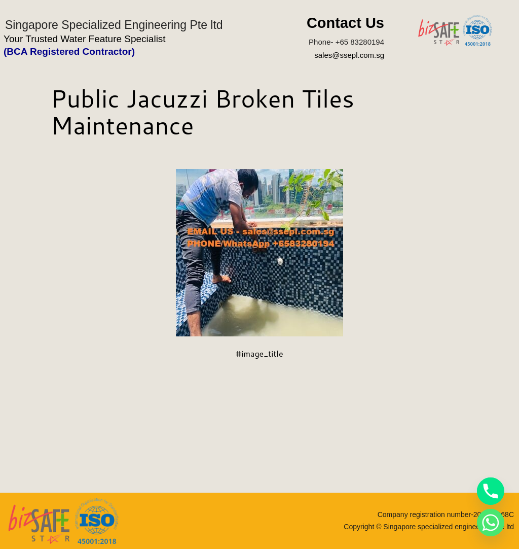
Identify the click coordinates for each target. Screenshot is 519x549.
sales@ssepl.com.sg (349, 55)
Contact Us (345, 23)
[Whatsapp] (490, 522)
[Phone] (490, 491)
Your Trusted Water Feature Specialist (85, 38)
